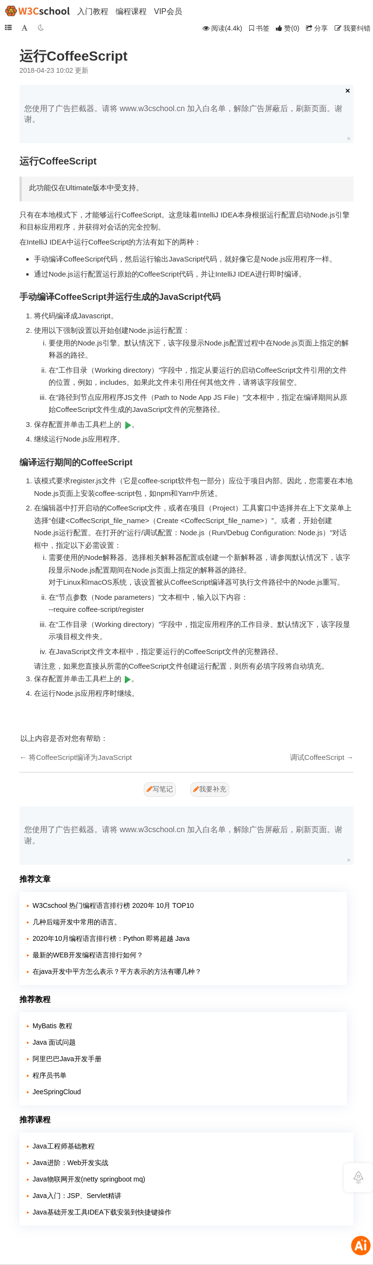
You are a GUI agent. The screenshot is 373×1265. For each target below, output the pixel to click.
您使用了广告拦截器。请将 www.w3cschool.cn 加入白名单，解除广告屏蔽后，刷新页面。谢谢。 (183, 113)
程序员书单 (50, 1075)
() (287, 28)
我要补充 (209, 789)
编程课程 (131, 11)
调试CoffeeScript (317, 757)
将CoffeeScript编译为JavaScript (80, 757)
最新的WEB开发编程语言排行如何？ (88, 955)
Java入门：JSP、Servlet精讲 (77, 1195)
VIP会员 (168, 11)
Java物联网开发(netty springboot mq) (89, 1179)
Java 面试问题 (54, 1042)
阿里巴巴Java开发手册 (67, 1059)
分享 (317, 28)
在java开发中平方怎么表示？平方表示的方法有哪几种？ (117, 971)
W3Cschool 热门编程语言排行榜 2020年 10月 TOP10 (113, 905)
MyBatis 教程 (52, 1026)
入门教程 (92, 11)
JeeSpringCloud (57, 1092)
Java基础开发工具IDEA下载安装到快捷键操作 (102, 1212)
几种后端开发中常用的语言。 (77, 922)
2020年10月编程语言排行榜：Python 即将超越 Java (111, 938)
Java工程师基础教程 (64, 1146)
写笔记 (160, 789)
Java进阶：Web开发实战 (70, 1162)
